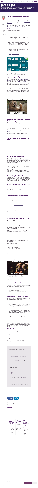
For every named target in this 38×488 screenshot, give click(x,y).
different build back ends (22, 357)
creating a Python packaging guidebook (19, 49)
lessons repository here (19, 392)
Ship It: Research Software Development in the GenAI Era (11, 460)
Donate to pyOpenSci (14, 397)
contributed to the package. (11, 140)
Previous (13, 442)
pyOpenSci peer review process (17, 26)
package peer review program (25, 87)
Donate (36, 1)
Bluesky (12, 411)
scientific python (15, 220)
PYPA (12, 220)
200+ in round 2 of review (22, 228)
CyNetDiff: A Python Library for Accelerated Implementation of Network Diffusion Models (26, 461)
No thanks (34, 482)
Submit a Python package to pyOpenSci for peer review (18, 396)
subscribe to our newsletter (24, 417)
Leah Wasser (3, 23)
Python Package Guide (18, 422)
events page (18, 404)
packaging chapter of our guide (14, 57)
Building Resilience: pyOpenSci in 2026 (18, 460)
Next (25, 442)
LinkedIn (12, 412)
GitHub (12, 413)
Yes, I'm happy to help (27, 482)
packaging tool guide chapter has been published (18, 29)
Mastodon (12, 409)
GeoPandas (15, 135)
